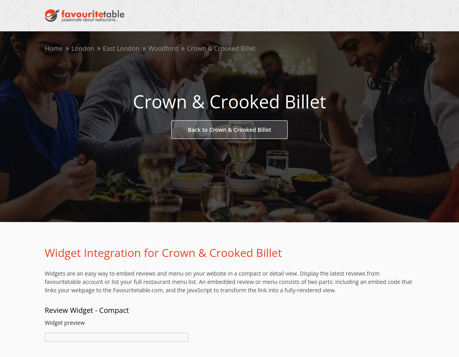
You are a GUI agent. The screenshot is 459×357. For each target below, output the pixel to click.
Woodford (163, 48)
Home (54, 48)
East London (121, 48)
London (83, 48)
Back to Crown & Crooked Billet (229, 129)
